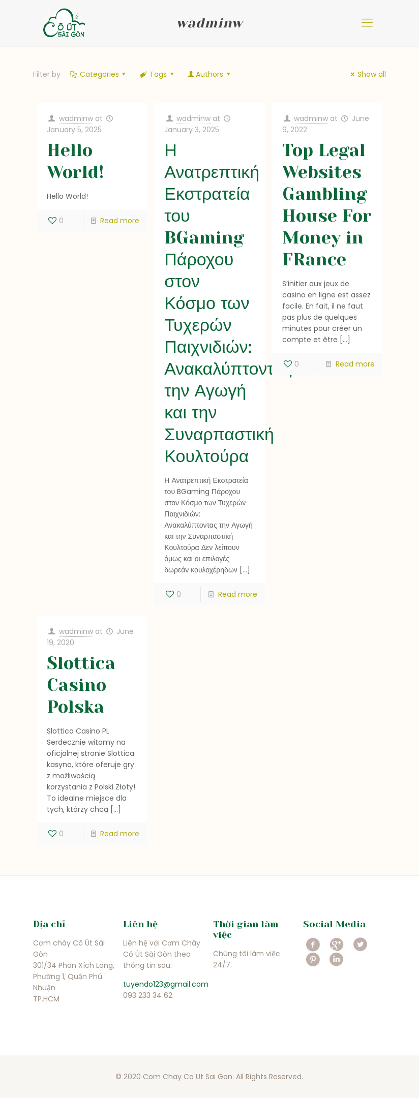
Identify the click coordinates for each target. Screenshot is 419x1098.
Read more (119, 221)
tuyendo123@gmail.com (165, 984)
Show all (366, 74)
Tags (157, 74)
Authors (209, 74)
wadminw (76, 118)
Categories (98, 74)
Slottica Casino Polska (81, 685)
